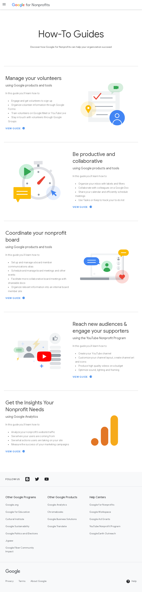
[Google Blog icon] (27, 479)
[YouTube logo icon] (47, 479)
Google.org (12, 504)
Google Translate (57, 526)
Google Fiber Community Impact (19, 549)
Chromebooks (55, 511)
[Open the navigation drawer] (4, 4)
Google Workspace (100, 511)
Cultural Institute (14, 519)
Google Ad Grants (99, 519)
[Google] (12, 571)
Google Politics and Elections (21, 533)
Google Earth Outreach (102, 533)
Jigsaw (9, 540)
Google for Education (17, 511)
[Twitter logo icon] (37, 479)
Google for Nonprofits (101, 504)
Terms (22, 581)
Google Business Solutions (62, 519)
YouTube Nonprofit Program (104, 526)
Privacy (9, 581)
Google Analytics (57, 504)
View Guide (15, 128)
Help (131, 581)
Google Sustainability (17, 526)
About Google (38, 581)
